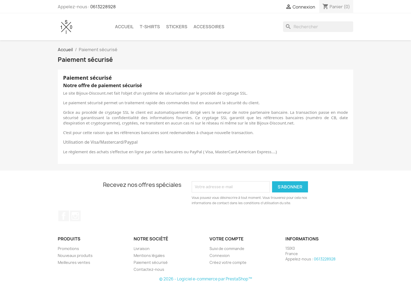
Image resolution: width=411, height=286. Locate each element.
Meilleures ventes (74, 262)
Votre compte (226, 239)
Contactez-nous (149, 269)
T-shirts (150, 27)
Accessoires (209, 27)
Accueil (124, 27)
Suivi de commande (226, 248)
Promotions (68, 248)
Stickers (176, 27)
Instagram (75, 216)
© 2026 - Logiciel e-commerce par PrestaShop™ (205, 279)
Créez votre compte (227, 262)
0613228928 (103, 7)
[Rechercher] (318, 26)
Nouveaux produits (75, 255)
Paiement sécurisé (151, 262)
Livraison (142, 248)
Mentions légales (149, 255)
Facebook (63, 216)
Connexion (219, 255)
